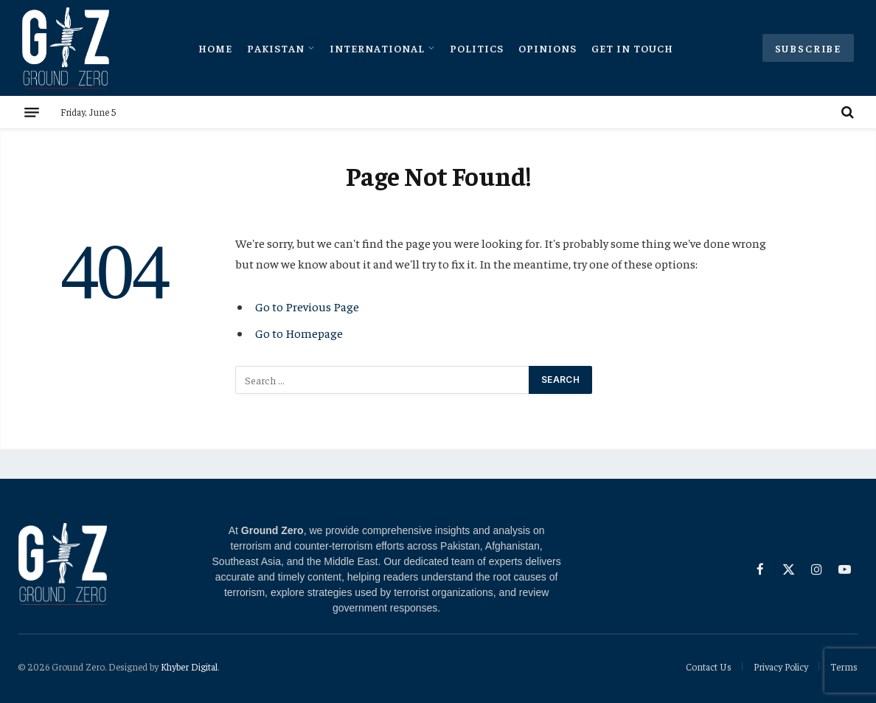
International (377, 48)
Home (215, 48)
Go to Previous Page (307, 306)
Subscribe (808, 48)
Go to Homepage (299, 333)
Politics (477, 48)
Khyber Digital (189, 666)
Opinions (547, 48)
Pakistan (276, 48)
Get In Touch (632, 48)
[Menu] (31, 112)
